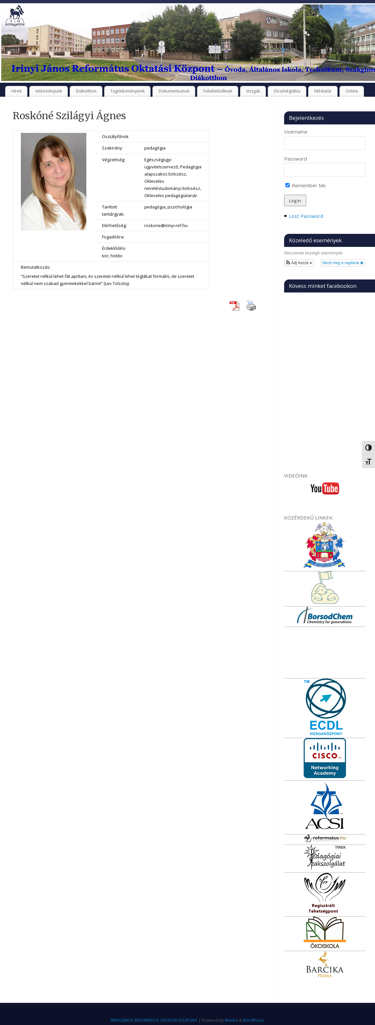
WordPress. (254, 1020)
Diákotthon (86, 91)
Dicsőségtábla (287, 91)
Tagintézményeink (127, 91)
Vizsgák (253, 91)
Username (296, 131)
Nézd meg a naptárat (343, 263)
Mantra (231, 1020)
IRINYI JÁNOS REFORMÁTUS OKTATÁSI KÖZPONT (153, 1020)
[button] (299, 263)
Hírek (16, 91)
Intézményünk (49, 91)
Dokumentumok (174, 91)
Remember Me (305, 185)
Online (352, 91)
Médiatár (323, 91)
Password (295, 158)
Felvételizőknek (217, 91)
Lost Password (306, 216)
